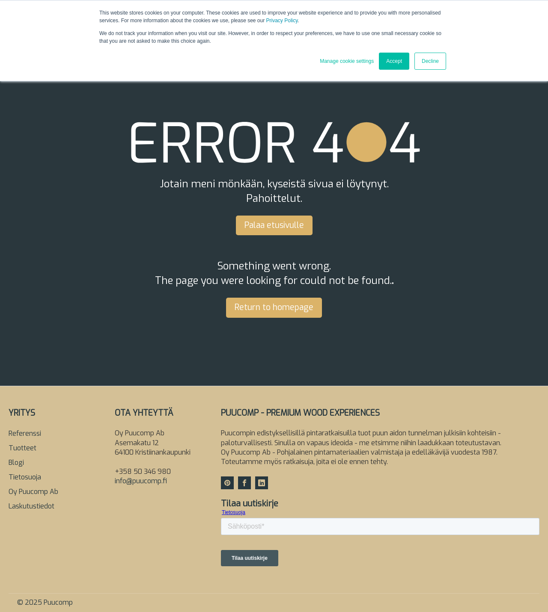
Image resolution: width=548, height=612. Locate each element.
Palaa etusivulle (274, 225)
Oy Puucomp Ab (33, 491)
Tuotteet (22, 447)
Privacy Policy (282, 21)
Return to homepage (274, 307)
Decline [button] (430, 61)
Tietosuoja (25, 477)
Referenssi (25, 433)
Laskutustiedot (31, 506)
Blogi (16, 462)
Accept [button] (394, 61)
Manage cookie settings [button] (347, 61)
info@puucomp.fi (141, 480)
